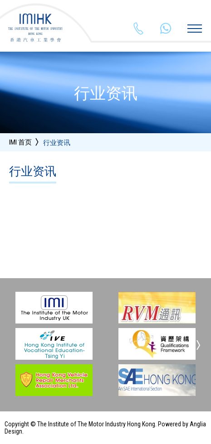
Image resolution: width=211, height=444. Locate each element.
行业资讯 (56, 143)
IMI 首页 (20, 142)
